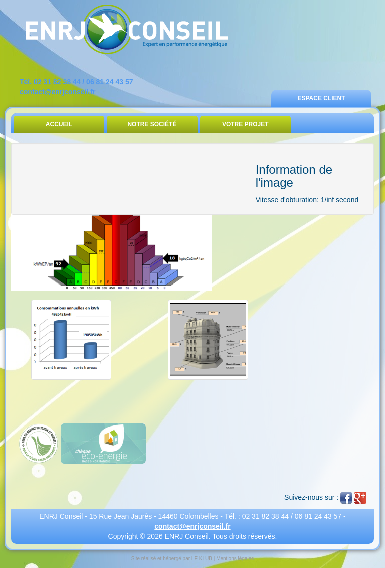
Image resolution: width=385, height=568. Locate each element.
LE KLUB (201, 558)
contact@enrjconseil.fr (57, 92)
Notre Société (151, 124)
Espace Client (321, 98)
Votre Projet (245, 124)
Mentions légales (235, 558)
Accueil (59, 124)
